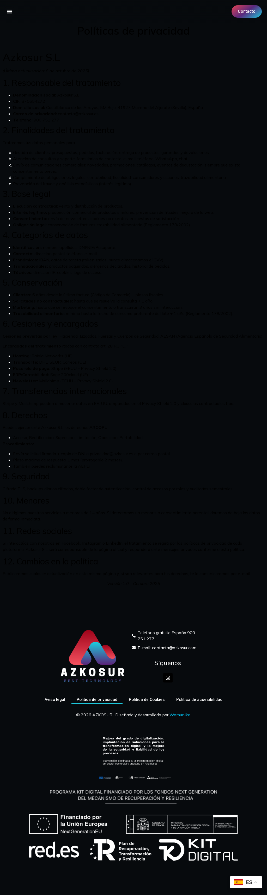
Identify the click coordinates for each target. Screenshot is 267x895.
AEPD (83, 466)
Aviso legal (54, 699)
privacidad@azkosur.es (111, 453)
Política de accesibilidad (200, 699)
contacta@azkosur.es (78, 113)
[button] (9, 11)
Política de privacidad (96, 699)
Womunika (179, 714)
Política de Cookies (147, 699)
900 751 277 (46, 120)
